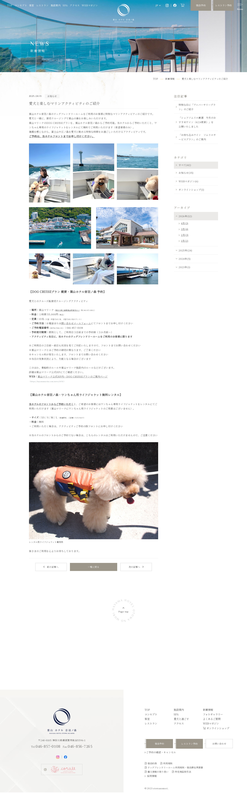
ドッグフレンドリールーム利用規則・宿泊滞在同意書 (175, 768)
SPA (65, 5)
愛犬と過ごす (181, 719)
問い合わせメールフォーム (76, 323)
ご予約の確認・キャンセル (161, 752)
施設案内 (56, 5)
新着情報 (208, 710)
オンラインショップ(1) (191, 189)
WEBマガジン (90, 5)
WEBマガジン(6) (188, 181)
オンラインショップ (218, 729)
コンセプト (21, 5)
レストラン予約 (223, 5)
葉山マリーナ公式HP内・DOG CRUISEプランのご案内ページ (73, 376)
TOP (9, 5)
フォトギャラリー (213, 715)
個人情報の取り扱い (158, 772)
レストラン (42, 5)
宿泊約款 (152, 763)
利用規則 (167, 763)
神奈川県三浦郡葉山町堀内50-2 (67, 310)
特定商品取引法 (183, 772)
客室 (31, 5)
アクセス (75, 5)
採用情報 (152, 776)
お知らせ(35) (186, 172)
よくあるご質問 (212, 719)
